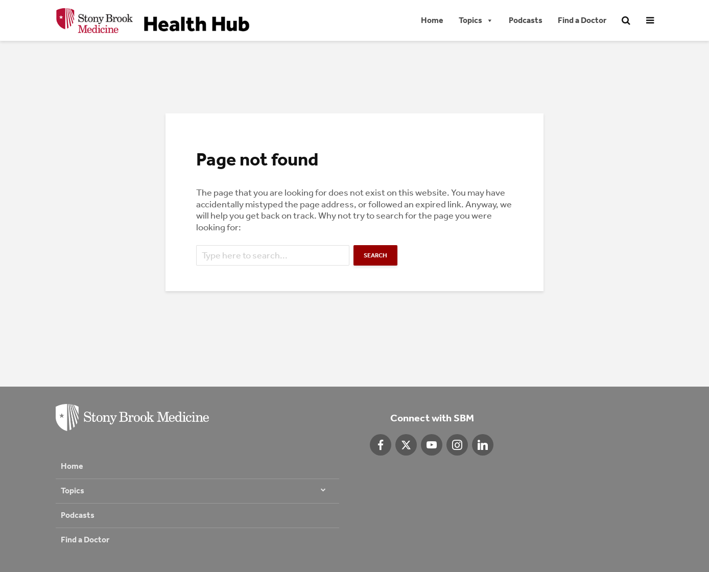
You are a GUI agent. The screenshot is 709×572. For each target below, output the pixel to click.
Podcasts (525, 20)
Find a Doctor (582, 20)
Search (375, 255)
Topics (476, 20)
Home (432, 20)
